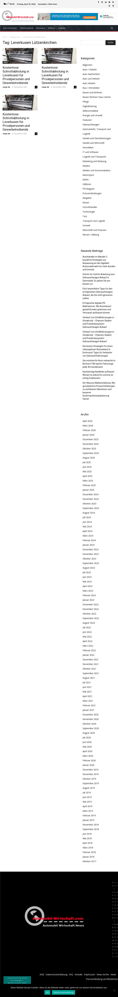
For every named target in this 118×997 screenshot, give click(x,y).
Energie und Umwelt (92, 115)
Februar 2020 (89, 760)
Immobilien (88, 147)
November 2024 (91, 499)
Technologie (89, 211)
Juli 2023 (87, 572)
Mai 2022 (87, 636)
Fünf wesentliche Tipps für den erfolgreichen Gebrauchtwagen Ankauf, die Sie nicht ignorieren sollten (98, 293)
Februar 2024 (89, 540)
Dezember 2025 (90, 439)
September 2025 (91, 453)
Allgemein (87, 64)
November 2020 (91, 719)
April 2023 (87, 586)
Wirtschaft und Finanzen (94, 230)
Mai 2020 (87, 746)
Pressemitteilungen (92, 193)
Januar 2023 (88, 599)
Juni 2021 (87, 687)
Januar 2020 (88, 765)
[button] (112, 28)
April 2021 (87, 696)
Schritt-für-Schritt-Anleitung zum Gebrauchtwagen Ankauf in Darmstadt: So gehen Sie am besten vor (99, 279)
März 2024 (88, 535)
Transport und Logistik (94, 220)
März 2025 (88, 480)
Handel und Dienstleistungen (97, 138)
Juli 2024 (87, 517)
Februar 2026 (89, 430)
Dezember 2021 (90, 659)
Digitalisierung (89, 106)
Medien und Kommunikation (97, 170)
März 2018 (88, 847)
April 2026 (87, 421)
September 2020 (91, 728)
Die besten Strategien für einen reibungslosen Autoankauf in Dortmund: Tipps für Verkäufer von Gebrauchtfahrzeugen (98, 351)
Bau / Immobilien (91, 87)
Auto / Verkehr (90, 69)
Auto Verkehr (89, 83)
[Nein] (114, 990)
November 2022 (91, 609)
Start (5, 37)
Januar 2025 (88, 489)
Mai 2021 (87, 691)
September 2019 (91, 783)
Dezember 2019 (90, 769)
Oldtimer (87, 184)
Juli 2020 (87, 737)
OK (47, 992)
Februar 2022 (89, 650)
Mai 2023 (87, 581)
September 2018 (91, 829)
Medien (86, 165)
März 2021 (88, 700)
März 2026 (88, 425)
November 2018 (91, 824)
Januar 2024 (88, 544)
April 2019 (87, 806)
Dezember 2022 (90, 604)
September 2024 (91, 508)
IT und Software (90, 152)
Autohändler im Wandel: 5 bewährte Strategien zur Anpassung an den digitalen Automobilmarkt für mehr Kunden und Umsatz (99, 263)
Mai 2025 (87, 471)
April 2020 (87, 751)
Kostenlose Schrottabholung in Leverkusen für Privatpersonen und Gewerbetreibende (16, 75)
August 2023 (89, 567)
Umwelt (86, 225)
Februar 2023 (89, 595)
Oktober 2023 (89, 558)
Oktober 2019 (89, 778)
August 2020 (89, 732)
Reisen (86, 202)
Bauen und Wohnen (92, 92)
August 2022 (89, 622)
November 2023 (91, 554)
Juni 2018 (87, 833)
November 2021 (91, 664)
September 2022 (91, 618)
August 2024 (89, 512)
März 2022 (88, 645)
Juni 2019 (87, 797)
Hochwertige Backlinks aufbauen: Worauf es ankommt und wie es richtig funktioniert (99, 374)
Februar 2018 (89, 852)
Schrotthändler (90, 207)
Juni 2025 (87, 466)
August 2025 (89, 457)
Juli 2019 (87, 792)
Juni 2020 (87, 742)
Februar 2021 (89, 705)
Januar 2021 (88, 709)
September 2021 (91, 673)
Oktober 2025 (89, 448)
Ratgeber (87, 197)
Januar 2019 (88, 820)
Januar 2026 (88, 434)
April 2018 (87, 843)
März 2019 (88, 810)
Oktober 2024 (89, 503)
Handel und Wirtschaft (93, 142)
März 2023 (88, 590)
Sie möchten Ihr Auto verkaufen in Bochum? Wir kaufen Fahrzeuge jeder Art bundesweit (99, 363)
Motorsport (88, 175)
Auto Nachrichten (91, 74)
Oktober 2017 (89, 861)
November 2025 (91, 443)
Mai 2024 (87, 526)
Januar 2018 (88, 856)
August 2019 (89, 787)
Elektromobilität (90, 110)
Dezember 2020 (90, 714)
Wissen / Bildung (91, 234)
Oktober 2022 (89, 613)
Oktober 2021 (89, 668)
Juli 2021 (87, 682)
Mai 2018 (87, 838)
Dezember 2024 (90, 494)
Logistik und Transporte (94, 156)
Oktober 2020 (89, 723)
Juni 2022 (87, 632)
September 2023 (91, 563)
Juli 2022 (87, 627)
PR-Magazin (88, 188)
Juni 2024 (87, 521)
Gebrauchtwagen (91, 124)
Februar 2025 (89, 485)
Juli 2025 (87, 462)
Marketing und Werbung (94, 161)
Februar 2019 (89, 815)
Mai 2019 (87, 801)
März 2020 (88, 755)
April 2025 (87, 476)
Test (85, 216)
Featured (87, 119)
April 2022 (87, 641)
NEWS (6, 62)
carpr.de (6, 87)
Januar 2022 (88, 654)
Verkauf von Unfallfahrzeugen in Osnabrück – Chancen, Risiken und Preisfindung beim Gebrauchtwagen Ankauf (98, 322)
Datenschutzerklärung (63, 992)
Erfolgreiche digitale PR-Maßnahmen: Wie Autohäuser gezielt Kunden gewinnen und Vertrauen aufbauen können (97, 308)
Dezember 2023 (90, 549)
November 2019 (91, 774)
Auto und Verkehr (91, 78)
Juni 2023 (87, 576)
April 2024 (87, 531)
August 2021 (89, 677)
